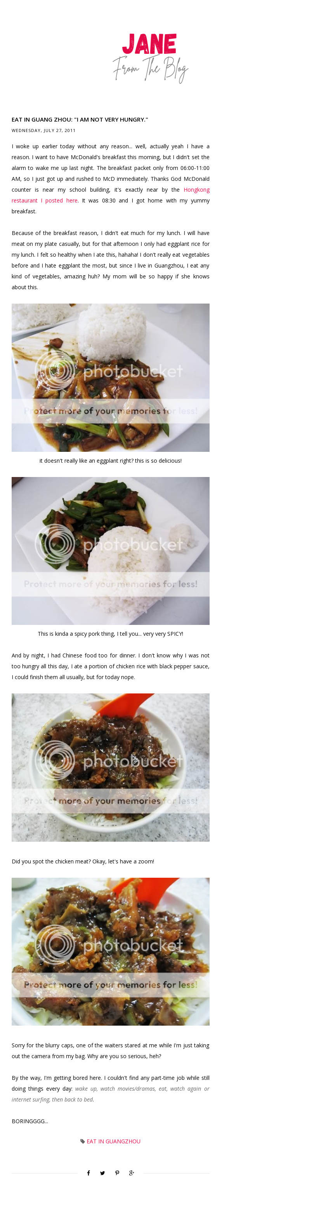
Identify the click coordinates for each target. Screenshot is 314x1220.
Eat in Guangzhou (114, 1141)
